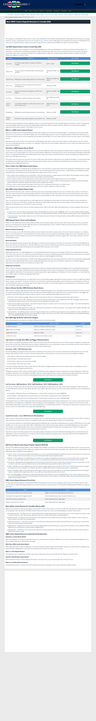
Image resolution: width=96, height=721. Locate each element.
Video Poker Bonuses (71, 576)
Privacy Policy (46, 605)
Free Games (63, 10)
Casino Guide (48, 10)
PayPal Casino (66, 466)
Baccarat (42, 14)
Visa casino (73, 474)
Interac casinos (17, 454)
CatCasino (78, 336)
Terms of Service (47, 602)
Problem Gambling (48, 609)
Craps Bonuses (21, 580)
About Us (45, 598)
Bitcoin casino (34, 472)
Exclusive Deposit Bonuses (47, 576)
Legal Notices (46, 595)
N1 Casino (78, 329)
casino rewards (44, 40)
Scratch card (60, 14)
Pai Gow (65, 14)
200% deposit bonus (23, 525)
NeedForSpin (79, 326)
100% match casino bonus (29, 521)
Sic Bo (49, 14)
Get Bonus (75, 63)
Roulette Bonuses (83, 576)
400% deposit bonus (23, 530)
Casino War (70, 14)
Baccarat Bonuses (10, 580)
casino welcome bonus (31, 517)
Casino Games (10, 14)
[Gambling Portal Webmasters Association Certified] (11, 605)
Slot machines (17, 14)
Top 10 (30, 10)
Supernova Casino (13, 216)
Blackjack (23, 14)
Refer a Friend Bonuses (12, 576)
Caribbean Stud (77, 14)
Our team (45, 612)
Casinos (35, 10)
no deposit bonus (26, 513)
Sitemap (44, 615)
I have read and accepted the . (78, 619)
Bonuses (41, 10)
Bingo (56, 14)
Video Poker (32, 14)
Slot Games (56, 10)
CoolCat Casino (12, 212)
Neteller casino (35, 460)
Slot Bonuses (23, 576)
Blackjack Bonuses (34, 576)
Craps (46, 14)
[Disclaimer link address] (13, 600)
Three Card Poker (85, 14)
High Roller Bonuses (33, 580)
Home (26, 10)
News (70, 10)
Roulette (38, 14)
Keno (53, 14)
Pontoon (27, 14)
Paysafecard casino (71, 462)
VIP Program (60, 576)
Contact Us (45, 619)
